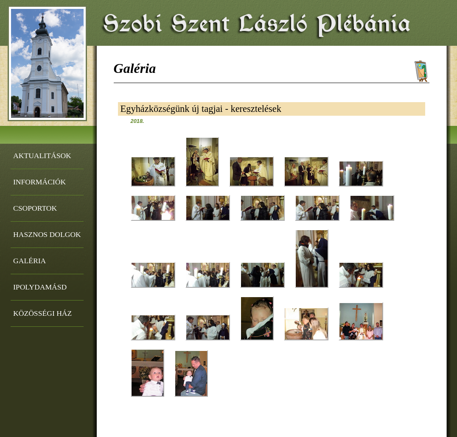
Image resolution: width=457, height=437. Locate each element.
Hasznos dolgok (47, 234)
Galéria (29, 260)
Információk (39, 182)
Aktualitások (42, 155)
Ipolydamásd (40, 287)
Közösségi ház (42, 313)
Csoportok (35, 208)
